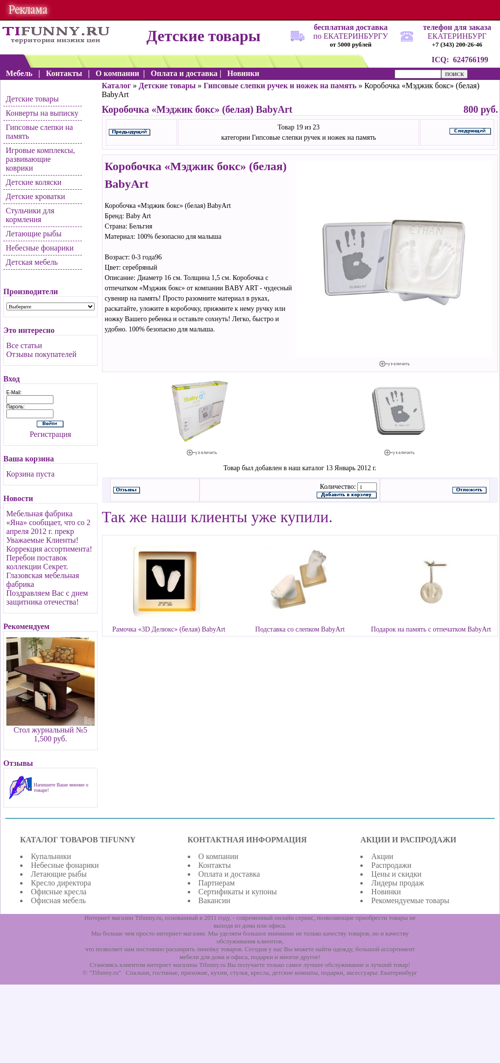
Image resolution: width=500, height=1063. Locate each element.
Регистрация (50, 434)
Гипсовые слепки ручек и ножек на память (279, 85)
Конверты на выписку (42, 113)
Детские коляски (33, 182)
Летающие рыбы (34, 233)
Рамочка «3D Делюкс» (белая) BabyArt (168, 629)
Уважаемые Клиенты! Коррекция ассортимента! (49, 544)
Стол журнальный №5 (50, 730)
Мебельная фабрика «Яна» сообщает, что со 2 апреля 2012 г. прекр (48, 522)
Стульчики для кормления (30, 215)
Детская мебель (32, 262)
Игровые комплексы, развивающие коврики (40, 159)
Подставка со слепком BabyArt (300, 629)
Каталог (116, 85)
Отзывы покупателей (41, 354)
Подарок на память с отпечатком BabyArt (431, 629)
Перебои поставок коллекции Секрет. (37, 562)
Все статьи (24, 345)
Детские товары (32, 99)
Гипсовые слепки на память (39, 131)
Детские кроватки (35, 196)
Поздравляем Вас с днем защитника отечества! (47, 597)
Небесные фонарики (40, 248)
